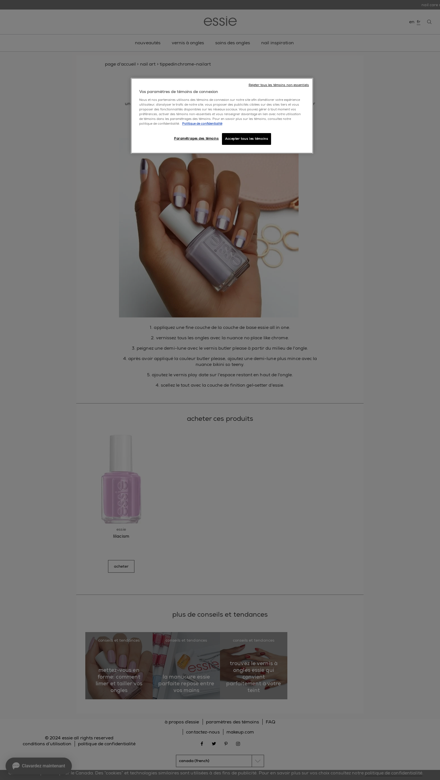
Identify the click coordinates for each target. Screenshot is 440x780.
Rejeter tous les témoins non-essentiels (279, 85)
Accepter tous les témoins (246, 139)
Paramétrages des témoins (196, 138)
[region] (222, 116)
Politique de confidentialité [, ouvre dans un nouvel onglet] (202, 124)
